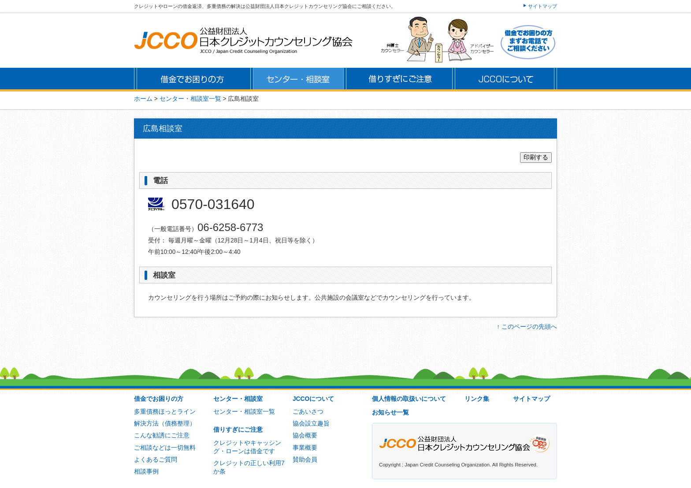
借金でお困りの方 (158, 399)
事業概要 (305, 447)
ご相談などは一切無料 (165, 447)
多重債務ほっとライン (165, 411)
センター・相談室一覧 (244, 411)
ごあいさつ (308, 411)
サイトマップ (542, 6)
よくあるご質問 (155, 459)
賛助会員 (305, 459)
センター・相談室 (238, 399)
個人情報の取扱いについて (409, 399)
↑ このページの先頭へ (527, 326)
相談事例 (146, 471)
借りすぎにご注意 (238, 429)
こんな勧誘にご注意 (161, 435)
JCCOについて (313, 399)
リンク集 (476, 399)
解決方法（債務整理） (165, 423)
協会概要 (305, 435)
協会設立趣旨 (311, 423)
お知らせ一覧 (390, 412)
